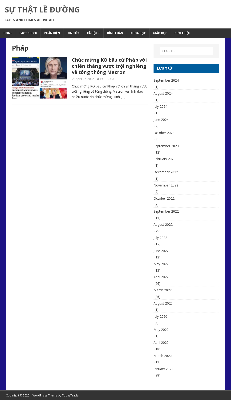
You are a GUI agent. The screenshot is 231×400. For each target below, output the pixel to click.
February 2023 (164, 159)
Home (8, 33)
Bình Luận (115, 33)
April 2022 (161, 277)
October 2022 (164, 198)
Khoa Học (138, 33)
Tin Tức (73, 33)
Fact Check (28, 33)
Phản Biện (52, 33)
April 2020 (161, 342)
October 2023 (164, 133)
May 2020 (161, 329)
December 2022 (166, 172)
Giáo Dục (160, 33)
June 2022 (161, 251)
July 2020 (160, 316)
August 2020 (163, 303)
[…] (123, 97)
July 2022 (160, 237)
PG (102, 79)
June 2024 (161, 119)
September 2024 (166, 80)
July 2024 (160, 106)
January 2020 (163, 369)
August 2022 (163, 224)
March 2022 (163, 290)
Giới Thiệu (182, 33)
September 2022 (166, 211)
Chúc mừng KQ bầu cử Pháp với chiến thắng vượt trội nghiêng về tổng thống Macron (109, 66)
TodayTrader (71, 395)
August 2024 (163, 93)
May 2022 (161, 264)
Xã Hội (92, 33)
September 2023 (166, 146)
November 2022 (166, 185)
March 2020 (163, 355)
